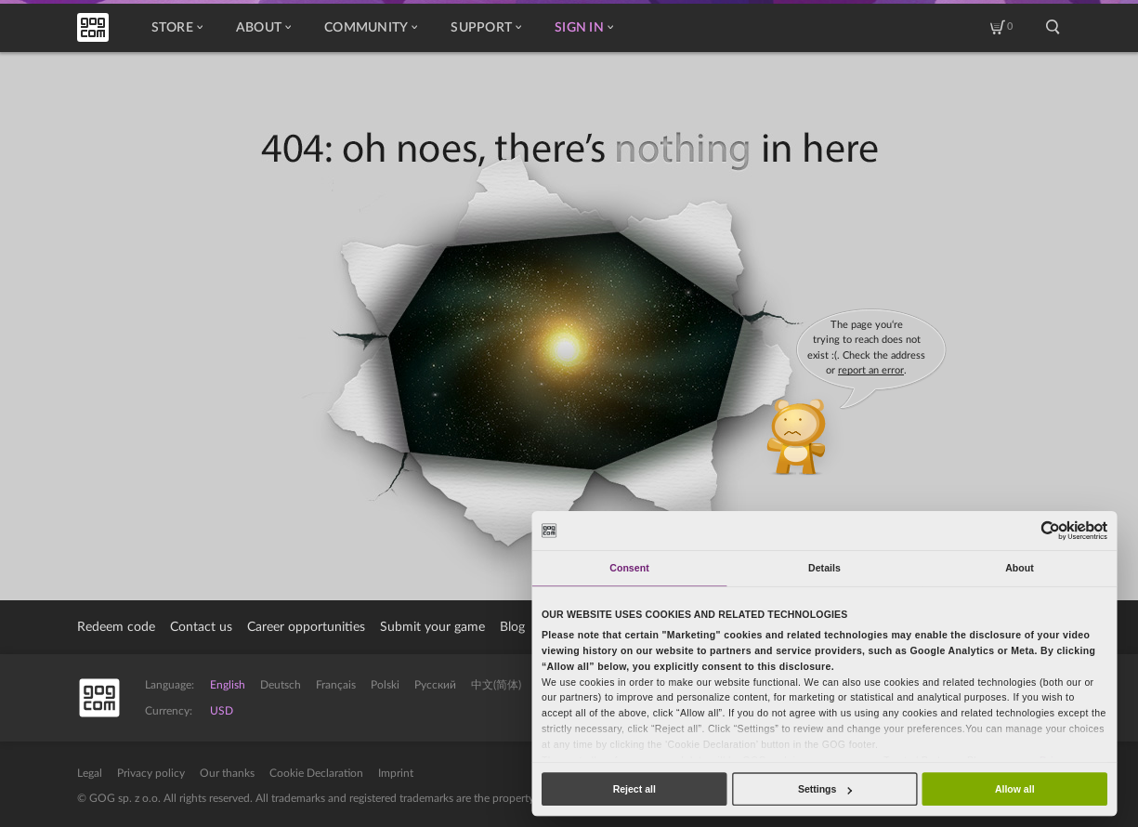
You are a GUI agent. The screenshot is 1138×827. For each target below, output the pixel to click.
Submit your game (432, 627)
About (263, 27)
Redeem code (116, 627)
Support (486, 27)
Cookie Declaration (316, 773)
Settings (825, 788)
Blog (512, 627)
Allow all (1015, 788)
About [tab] (1019, 567)
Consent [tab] (628, 567)
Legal (89, 773)
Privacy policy (151, 773)
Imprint (395, 773)
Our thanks (227, 773)
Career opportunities (306, 627)
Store (177, 27)
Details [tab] (824, 567)
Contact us (201, 627)
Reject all (634, 788)
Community (370, 27)
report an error (871, 370)
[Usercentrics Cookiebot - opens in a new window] (1051, 530)
